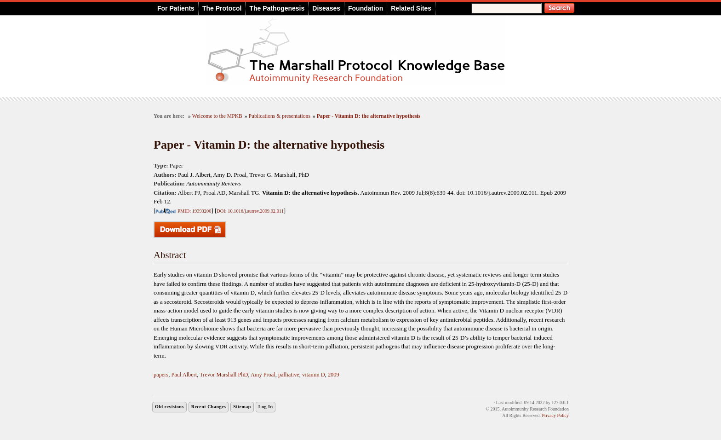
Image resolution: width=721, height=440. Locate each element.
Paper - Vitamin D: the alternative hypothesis (369, 116)
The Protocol (222, 8)
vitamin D (313, 374)
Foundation (365, 8)
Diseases (326, 8)
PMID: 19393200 (194, 211)
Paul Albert (184, 374)
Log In (265, 406)
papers (161, 374)
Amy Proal (263, 374)
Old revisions (169, 406)
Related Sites (411, 8)
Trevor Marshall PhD (224, 374)
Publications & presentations (279, 116)
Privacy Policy (555, 415)
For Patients (176, 8)
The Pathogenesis (276, 8)
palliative (288, 374)
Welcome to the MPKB (217, 116)
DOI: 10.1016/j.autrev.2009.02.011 (250, 211)
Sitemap (242, 406)
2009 (333, 374)
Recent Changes (208, 406)
